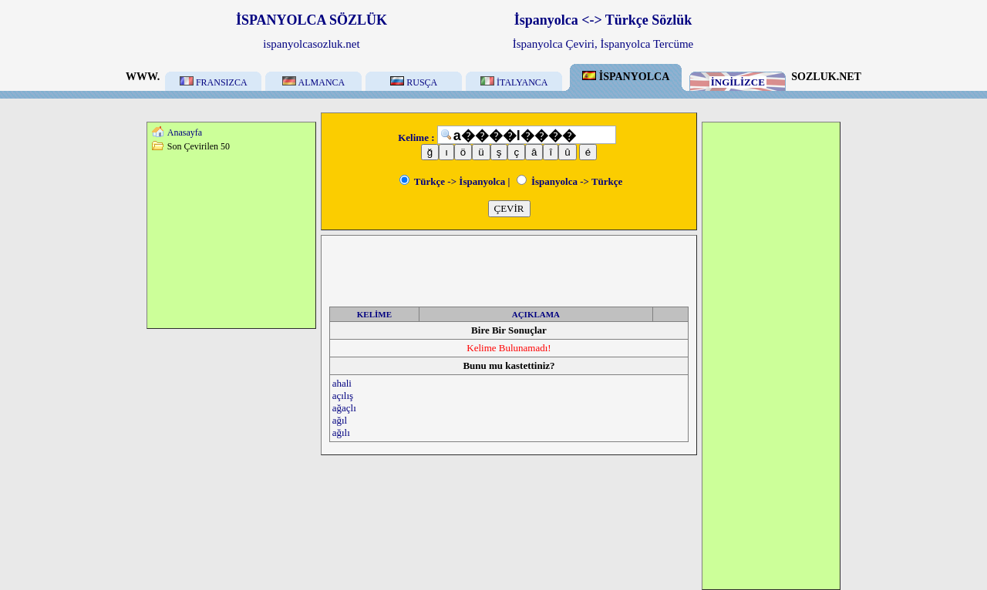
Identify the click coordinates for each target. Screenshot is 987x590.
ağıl (340, 420)
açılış (342, 395)
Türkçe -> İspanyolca (452, 181)
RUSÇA (413, 82)
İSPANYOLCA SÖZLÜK (311, 20)
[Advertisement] (231, 240)
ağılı (341, 432)
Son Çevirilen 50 (198, 146)
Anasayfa (184, 132)
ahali (342, 383)
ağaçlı (344, 408)
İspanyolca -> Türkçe (570, 181)
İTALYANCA (514, 82)
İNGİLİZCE (738, 82)
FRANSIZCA (214, 82)
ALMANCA (313, 82)
